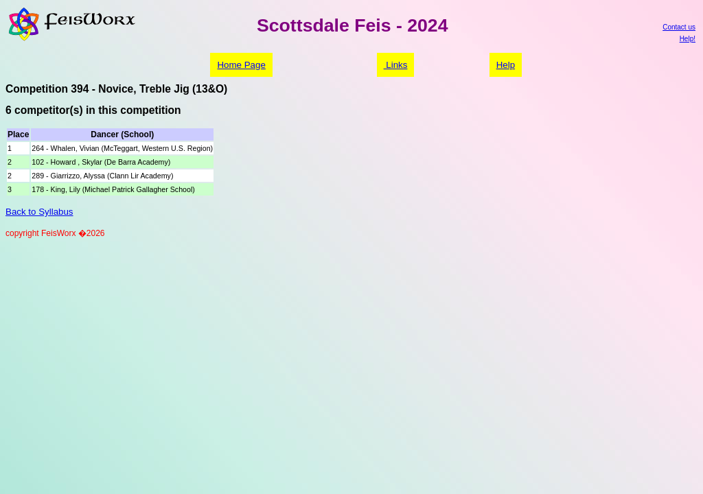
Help (505, 65)
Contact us (678, 27)
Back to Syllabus (39, 212)
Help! (687, 39)
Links (396, 65)
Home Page (241, 65)
